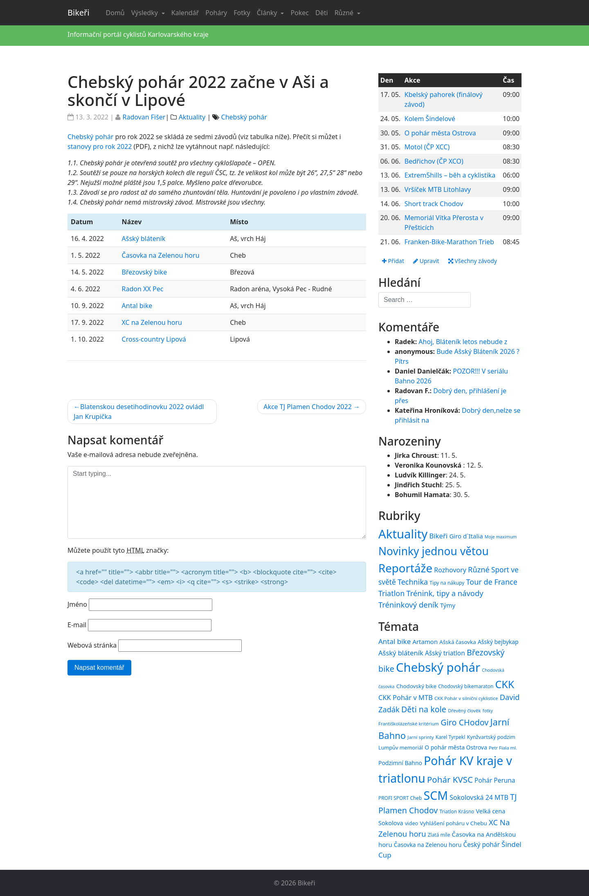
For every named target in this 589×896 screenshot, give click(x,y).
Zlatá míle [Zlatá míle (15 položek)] (439, 834)
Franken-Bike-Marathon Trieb (449, 241)
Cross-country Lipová (154, 339)
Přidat (393, 261)
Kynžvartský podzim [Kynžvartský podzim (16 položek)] (491, 737)
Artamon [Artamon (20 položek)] (425, 641)
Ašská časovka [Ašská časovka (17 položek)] (457, 642)
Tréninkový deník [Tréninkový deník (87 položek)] (408, 604)
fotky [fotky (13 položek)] (488, 711)
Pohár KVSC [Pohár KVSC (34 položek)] (450, 779)
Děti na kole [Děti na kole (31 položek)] (423, 709)
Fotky (242, 12)
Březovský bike (144, 272)
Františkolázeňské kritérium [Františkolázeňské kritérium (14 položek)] (408, 723)
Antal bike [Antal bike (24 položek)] (394, 641)
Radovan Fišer (143, 117)
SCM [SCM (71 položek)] (435, 795)
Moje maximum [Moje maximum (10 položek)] (501, 537)
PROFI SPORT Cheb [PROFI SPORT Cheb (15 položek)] (400, 798)
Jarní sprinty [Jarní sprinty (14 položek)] (420, 737)
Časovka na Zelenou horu (161, 255)
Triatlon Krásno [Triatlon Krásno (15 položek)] (457, 811)
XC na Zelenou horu (152, 322)
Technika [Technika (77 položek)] (413, 582)
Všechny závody (472, 261)
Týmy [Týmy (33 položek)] (447, 605)
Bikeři (78, 12)
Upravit (426, 261)
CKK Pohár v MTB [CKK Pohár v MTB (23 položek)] (405, 697)
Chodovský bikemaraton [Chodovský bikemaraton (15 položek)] (465, 686)
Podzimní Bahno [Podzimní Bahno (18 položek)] (400, 763)
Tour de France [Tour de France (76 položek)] (491, 582)
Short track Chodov (434, 203)
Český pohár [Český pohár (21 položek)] (481, 844)
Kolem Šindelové (430, 118)
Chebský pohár (244, 117)
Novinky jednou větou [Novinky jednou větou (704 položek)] (433, 551)
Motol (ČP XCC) (427, 146)
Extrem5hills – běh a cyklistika (450, 175)
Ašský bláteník (144, 238)
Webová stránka (92, 645)
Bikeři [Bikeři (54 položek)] (438, 535)
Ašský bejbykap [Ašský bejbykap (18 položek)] (498, 642)
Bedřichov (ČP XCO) (434, 161)
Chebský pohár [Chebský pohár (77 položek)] (438, 667)
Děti (321, 12)
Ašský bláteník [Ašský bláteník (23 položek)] (400, 652)
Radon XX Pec (143, 288)
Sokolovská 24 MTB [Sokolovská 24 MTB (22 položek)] (479, 797)
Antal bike (137, 305)
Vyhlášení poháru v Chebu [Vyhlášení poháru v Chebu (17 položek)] (453, 823)
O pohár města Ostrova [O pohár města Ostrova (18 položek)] (456, 747)
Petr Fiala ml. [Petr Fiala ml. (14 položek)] (503, 748)
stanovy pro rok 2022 (99, 146)
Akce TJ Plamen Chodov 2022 (307, 406)
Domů (115, 12)
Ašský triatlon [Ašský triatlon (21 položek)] (445, 652)
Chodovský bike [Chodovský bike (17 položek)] (416, 686)
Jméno (77, 604)
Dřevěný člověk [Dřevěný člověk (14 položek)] (464, 710)
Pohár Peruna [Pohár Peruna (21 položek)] (494, 780)
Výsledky (145, 12)
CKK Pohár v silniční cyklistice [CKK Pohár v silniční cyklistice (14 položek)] (466, 698)
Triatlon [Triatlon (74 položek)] (391, 593)
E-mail (76, 624)
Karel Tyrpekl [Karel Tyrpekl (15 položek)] (450, 737)
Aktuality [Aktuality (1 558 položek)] (402, 534)
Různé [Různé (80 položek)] (479, 569)
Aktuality (192, 117)
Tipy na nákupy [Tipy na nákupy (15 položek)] (446, 582)
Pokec (299, 12)
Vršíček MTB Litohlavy (438, 189)
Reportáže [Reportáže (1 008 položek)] (405, 568)
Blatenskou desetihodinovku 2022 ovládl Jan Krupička (139, 411)
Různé (345, 12)
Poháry (216, 12)
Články (268, 12)
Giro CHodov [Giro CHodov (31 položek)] (464, 722)
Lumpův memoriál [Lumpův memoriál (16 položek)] (400, 747)
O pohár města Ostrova (440, 132)
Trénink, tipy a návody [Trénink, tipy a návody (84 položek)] (444, 593)
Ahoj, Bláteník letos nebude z (462, 341)
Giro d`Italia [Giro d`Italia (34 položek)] (466, 536)
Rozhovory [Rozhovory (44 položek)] (450, 569)
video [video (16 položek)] (411, 823)
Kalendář (185, 12)
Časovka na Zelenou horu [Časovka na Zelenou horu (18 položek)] (427, 845)
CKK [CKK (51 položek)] (505, 684)
